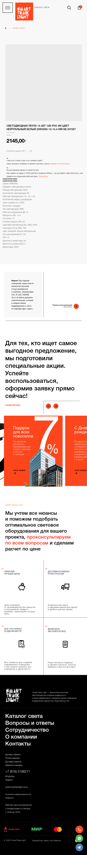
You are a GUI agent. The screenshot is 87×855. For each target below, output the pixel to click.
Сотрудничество (27, 730)
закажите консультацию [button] (60, 164)
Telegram (9, 780)
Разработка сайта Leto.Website (46, 841)
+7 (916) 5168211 (17, 771)
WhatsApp (9, 776)
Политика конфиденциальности (18, 794)
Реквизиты (9, 798)
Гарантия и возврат (14, 765)
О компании (21, 737)
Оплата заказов (12, 758)
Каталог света (19, 28)
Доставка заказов (13, 762)
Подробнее (43, 176)
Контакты (18, 744)
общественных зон (61, 701)
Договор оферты (13, 755)
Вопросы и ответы (29, 723)
